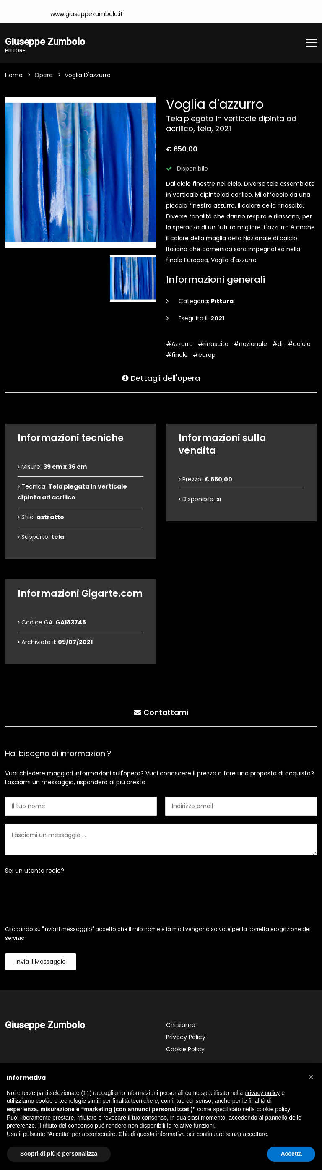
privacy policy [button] (262, 1092)
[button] (311, 1077)
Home (14, 75)
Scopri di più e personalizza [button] (58, 1153)
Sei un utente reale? (34, 870)
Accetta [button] (291, 1153)
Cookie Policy (185, 1049)
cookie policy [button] (273, 1109)
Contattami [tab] (161, 712)
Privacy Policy (185, 1037)
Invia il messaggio (41, 961)
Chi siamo (180, 1025)
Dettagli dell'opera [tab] (161, 378)
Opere (43, 75)
